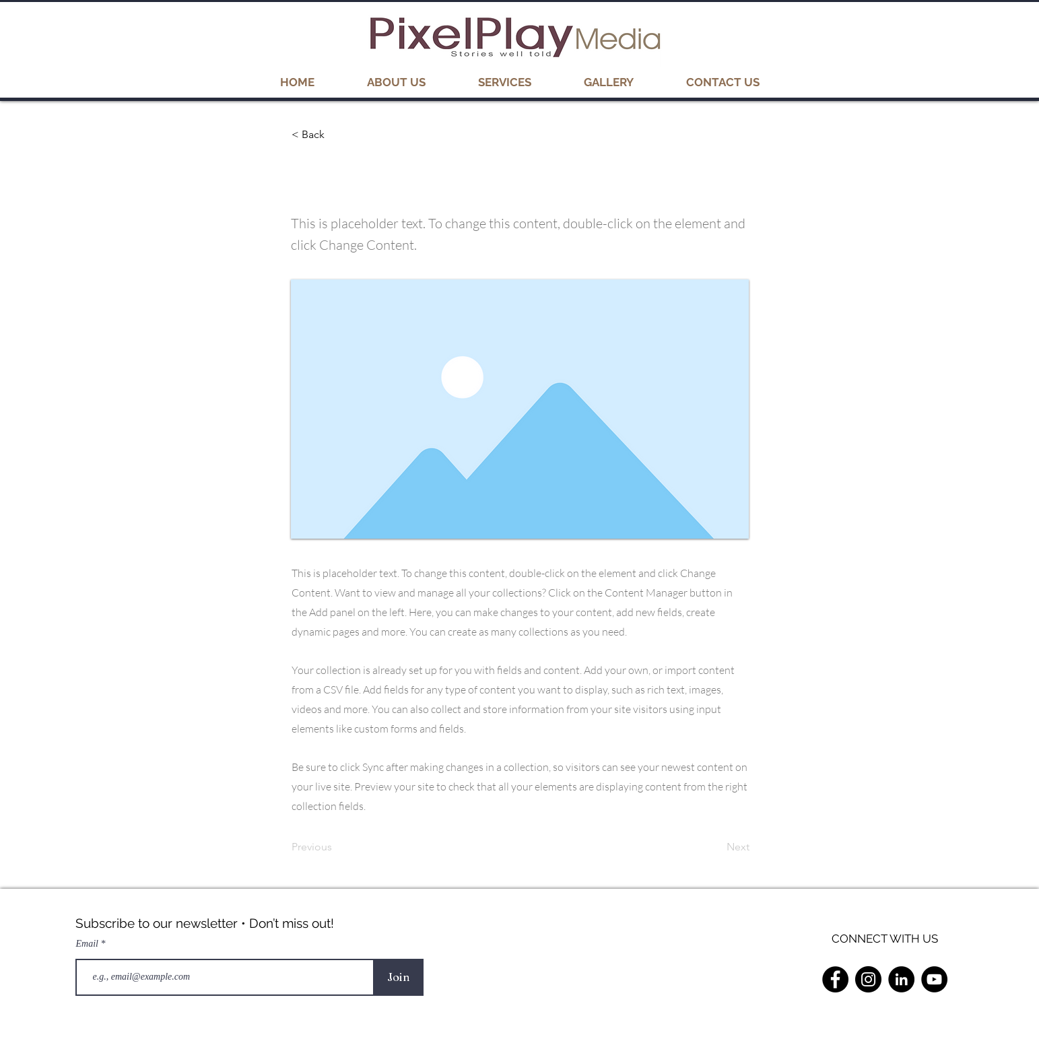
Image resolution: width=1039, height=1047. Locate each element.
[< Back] (336, 134)
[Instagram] (868, 979)
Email (88, 944)
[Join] (399, 977)
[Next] (715, 847)
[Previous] (336, 847)
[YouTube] (934, 979)
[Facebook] (835, 979)
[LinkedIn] (901, 979)
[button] (609, 82)
